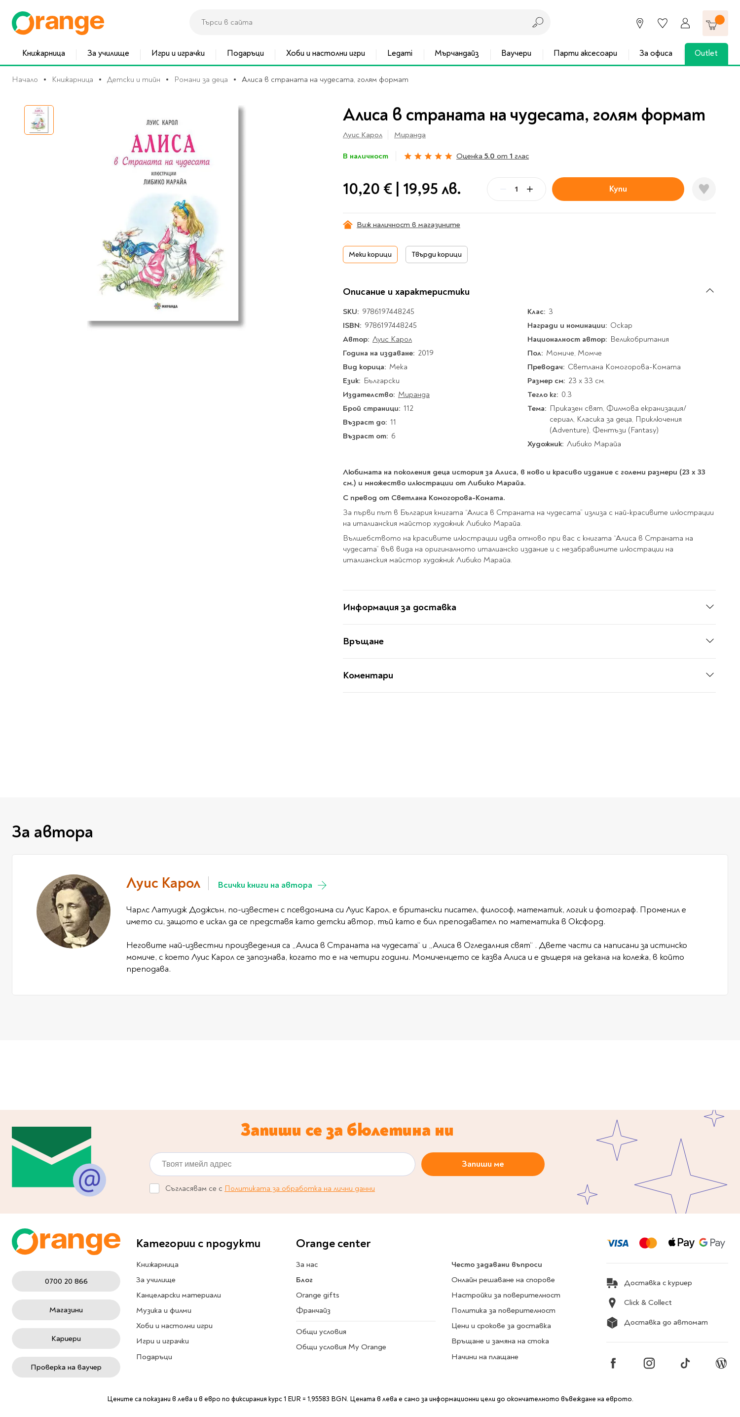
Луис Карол (362, 135)
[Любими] (662, 23)
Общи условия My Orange (341, 1347)
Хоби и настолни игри (325, 53)
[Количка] (715, 23)
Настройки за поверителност (505, 1295)
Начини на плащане (484, 1357)
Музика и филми (163, 1310)
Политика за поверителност (503, 1310)
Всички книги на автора (273, 885)
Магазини (66, 1310)
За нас (307, 1264)
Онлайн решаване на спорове (503, 1280)
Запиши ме (483, 1163)
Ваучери (516, 53)
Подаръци (245, 53)
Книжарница (43, 53)
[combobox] (354, 22)
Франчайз (313, 1310)
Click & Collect (639, 1303)
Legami (399, 53)
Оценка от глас (492, 156)
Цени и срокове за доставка (501, 1326)
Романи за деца (201, 79)
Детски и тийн (133, 79)
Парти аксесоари (585, 53)
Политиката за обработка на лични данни (299, 1188)
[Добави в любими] (704, 189)
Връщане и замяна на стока (500, 1341)
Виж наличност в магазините (401, 225)
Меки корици (370, 254)
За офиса (655, 53)
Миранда (410, 135)
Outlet (706, 53)
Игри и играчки (178, 53)
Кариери (66, 1338)
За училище (108, 53)
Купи (618, 189)
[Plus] (530, 189)
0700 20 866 (66, 1281)
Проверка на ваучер (66, 1367)
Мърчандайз (457, 53)
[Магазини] (639, 23)
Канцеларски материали (178, 1295)
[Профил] (685, 23)
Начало (25, 79)
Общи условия (321, 1332)
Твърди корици (436, 254)
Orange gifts (317, 1295)
